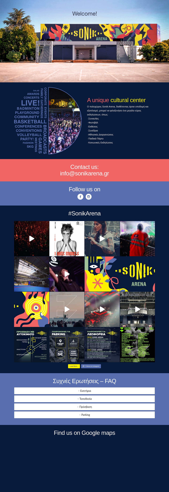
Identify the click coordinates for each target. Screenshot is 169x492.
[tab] (84, 390)
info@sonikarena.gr (84, 173)
